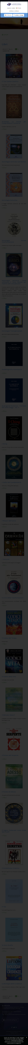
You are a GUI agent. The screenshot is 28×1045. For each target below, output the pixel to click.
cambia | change (18, 15)
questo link (7, 1040)
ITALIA (8, 15)
